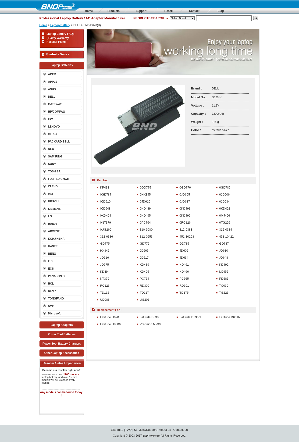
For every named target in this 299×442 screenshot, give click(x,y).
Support (141, 11)
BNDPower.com (151, 436)
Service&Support (145, 429)
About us (165, 429)
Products (113, 11)
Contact (194, 11)
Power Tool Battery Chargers (62, 343)
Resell (168, 11)
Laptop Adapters (62, 325)
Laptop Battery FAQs (60, 34)
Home (89, 11)
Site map (117, 429)
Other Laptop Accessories (61, 353)
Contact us (180, 429)
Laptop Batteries (62, 65)
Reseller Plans (56, 41)
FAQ (128, 429)
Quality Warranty (57, 38)
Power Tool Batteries (61, 334)
